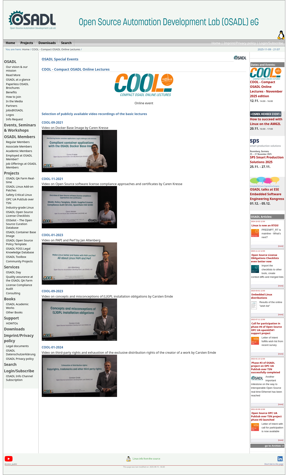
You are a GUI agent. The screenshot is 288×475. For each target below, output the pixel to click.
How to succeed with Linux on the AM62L (266, 119)
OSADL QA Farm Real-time (20, 180)
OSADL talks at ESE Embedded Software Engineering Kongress (267, 192)
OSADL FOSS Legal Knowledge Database (20, 250)
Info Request (14, 119)
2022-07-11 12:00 (258, 319)
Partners (11, 106)
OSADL (10, 61)
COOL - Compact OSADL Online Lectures (56, 49)
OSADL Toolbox (16, 257)
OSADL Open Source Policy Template (19, 242)
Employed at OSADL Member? (19, 157)
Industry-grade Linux (20, 207)
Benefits (11, 92)
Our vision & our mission (17, 68)
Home (216, 43)
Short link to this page (273, 464)
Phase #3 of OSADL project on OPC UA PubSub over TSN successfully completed (265, 367)
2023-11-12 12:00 (258, 251)
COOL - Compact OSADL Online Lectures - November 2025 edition (266, 87)
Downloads (14, 329)
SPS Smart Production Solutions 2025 (267, 158)
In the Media (14, 101)
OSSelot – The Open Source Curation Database (19, 223)
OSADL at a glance (18, 79)
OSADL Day (13, 272)
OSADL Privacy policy (20, 359)
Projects (11, 173)
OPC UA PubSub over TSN (20, 201)
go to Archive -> (274, 445)
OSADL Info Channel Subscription (19, 378)
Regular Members (18, 142)
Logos (10, 115)
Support (11, 318)
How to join (13, 97)
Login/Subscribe (271, 43)
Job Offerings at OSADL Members (21, 165)
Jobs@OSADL (14, 110)
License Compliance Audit (19, 287)
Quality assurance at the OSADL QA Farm (19, 278)
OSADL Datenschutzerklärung (20, 352)
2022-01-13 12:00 (258, 359)
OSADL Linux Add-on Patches (20, 188)
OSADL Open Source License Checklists (19, 214)
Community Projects (19, 261)
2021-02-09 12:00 (258, 409)
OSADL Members (19, 136)
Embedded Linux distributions (261, 296)
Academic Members (19, 151)
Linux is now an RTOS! (265, 225)
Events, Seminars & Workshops (20, 127)
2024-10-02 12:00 (258, 221)
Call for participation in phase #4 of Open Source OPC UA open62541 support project (266, 328)
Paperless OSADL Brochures (17, 86)
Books (9, 298)
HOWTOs (12, 323)
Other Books (14, 312)
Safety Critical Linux (19, 195)
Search (10, 364)
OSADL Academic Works (17, 306)
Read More (13, 75)
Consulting (13, 293)
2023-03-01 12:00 (258, 291)
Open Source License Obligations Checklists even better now (265, 258)
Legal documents (17, 346)
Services (11, 267)
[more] (280, 246)
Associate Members (19, 146)
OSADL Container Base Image (21, 234)
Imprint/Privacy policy (240, 43)
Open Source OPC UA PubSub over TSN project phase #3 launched (266, 416)
